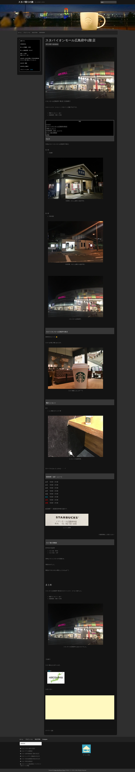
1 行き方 (48, 124)
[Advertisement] (79, 707)
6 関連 (47, 135)
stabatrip (56, 44)
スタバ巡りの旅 (25, 2)
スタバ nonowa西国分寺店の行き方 (30, 758)
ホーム (19, 32)
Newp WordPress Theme (59, 770)
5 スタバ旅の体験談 (51, 133)
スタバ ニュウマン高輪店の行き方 (30, 756)
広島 (49, 671)
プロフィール (26, 32)
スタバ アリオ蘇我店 (26, 751)
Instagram (42, 32)
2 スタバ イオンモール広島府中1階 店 (56, 126)
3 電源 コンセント (51, 128)
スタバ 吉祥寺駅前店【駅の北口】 (30, 753)
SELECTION (34, 32)
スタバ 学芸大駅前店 (26, 761)
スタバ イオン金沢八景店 (28, 748)
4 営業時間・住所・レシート (54, 130)
